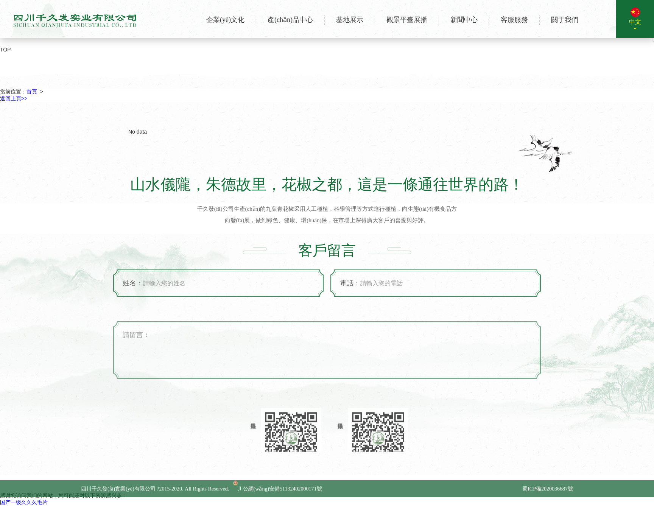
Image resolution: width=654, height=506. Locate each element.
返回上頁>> (13, 98)
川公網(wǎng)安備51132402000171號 (277, 492)
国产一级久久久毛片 (24, 502)
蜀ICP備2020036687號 (547, 492)
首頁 (31, 92)
